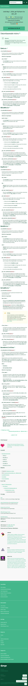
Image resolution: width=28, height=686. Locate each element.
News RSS (2, 644)
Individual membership (5, 613)
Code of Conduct (4, 594)
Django (1, 2)
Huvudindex (4, 476)
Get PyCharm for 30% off (14, 28)
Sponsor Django (3, 653)
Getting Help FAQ (4, 622)
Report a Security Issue (5, 611)
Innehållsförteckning (5, 474)
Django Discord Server (5, 507)
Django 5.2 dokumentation (7, 484)
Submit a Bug (3, 609)
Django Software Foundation (9, 682)
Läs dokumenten (10, 526)
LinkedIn (2, 642)
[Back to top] (25, 684)
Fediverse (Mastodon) (5, 638)
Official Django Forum (5, 626)
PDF (11, 524)
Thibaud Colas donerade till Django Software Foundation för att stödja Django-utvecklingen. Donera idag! (15, 445)
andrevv (3, 679)
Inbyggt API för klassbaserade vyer (10, 488)
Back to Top (14, 435)
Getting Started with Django (6, 589)
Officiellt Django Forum (5, 512)
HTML (9, 524)
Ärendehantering (4, 516)
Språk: (24, 678)
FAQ (1, 497)
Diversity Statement (4, 596)
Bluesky (2, 640)
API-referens (5, 486)
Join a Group (3, 605)
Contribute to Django (4, 607)
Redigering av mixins (5, 430)
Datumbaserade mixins (6, 453)
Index (2, 502)
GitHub (2, 635)
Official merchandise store (5, 657)
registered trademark (4, 683)
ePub (14, 524)
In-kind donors (4, 671)
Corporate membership (5, 655)
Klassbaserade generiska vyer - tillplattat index (18, 431)
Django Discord (3, 624)
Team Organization (4, 591)
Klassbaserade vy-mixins (9, 490)
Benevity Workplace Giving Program (7, 659)
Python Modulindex (5, 478)
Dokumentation (5, 6)
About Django (3, 587)
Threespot (3, 676)
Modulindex (5, 502)
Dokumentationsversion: (21, 681)
